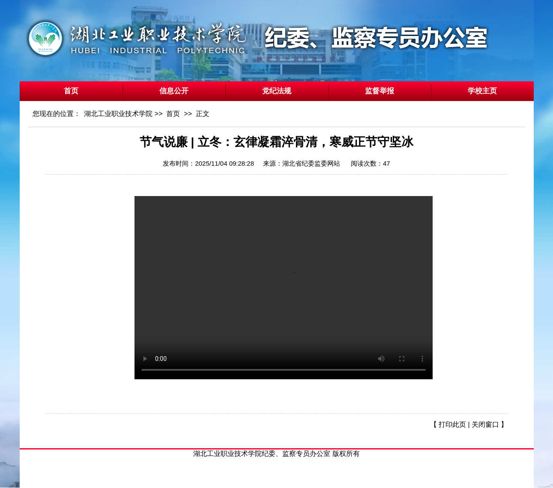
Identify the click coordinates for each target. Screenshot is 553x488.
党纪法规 (276, 91)
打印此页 (452, 424)
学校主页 (482, 91)
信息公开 (173, 91)
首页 (71, 91)
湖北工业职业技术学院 (118, 113)
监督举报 (379, 91)
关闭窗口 (485, 424)
